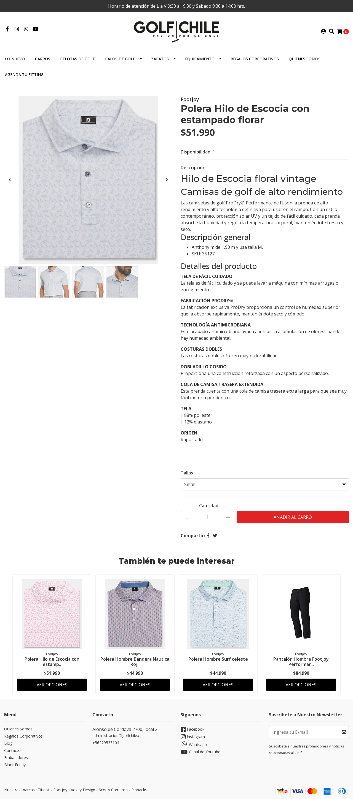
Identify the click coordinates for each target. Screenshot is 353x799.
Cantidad (208, 505)
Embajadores (16, 755)
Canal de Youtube (200, 750)
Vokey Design (83, 787)
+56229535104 (105, 740)
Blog (8, 741)
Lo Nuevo (15, 58)
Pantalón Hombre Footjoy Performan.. (301, 660)
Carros (42, 58)
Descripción (193, 167)
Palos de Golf (120, 58)
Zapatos (160, 58)
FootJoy (60, 787)
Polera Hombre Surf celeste (218, 658)
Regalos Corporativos (255, 58)
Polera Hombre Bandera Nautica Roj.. (134, 660)
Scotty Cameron (113, 787)
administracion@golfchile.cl (116, 733)
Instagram (193, 735)
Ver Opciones (52, 682)
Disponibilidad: (196, 151)
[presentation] (9, 178)
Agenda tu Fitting (24, 73)
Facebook (192, 727)
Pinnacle (138, 787)
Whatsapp (194, 742)
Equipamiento (200, 58)
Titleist (44, 787)
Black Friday (15, 762)
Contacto (12, 748)
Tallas (187, 472)
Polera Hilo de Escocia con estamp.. (52, 660)
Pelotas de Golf (77, 58)
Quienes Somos (304, 58)
